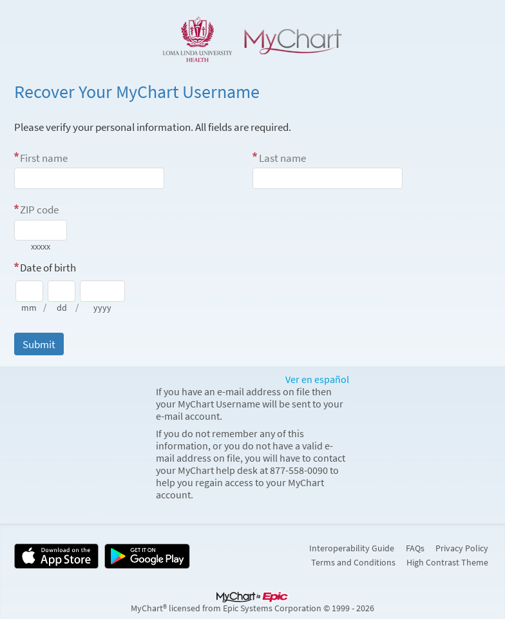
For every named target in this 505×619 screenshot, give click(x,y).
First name (44, 158)
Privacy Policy (461, 548)
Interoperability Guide (351, 548)
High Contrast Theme (447, 562)
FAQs (415, 548)
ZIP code (39, 209)
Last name (282, 158)
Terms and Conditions (353, 562)
